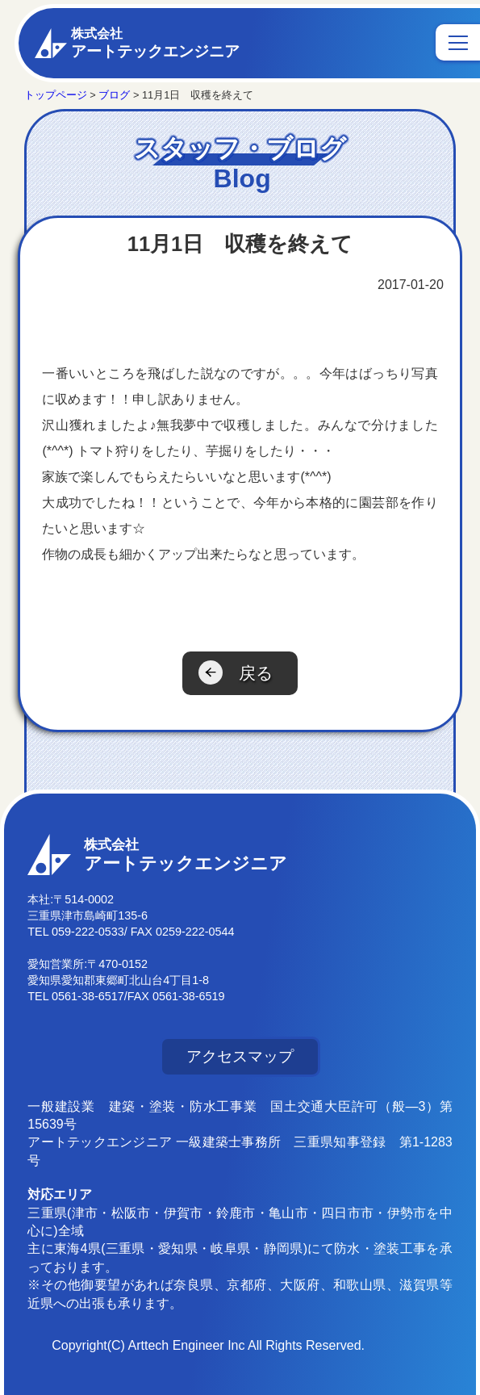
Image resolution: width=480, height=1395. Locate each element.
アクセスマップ (240, 1056)
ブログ (114, 95)
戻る (256, 673)
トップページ (55, 95)
